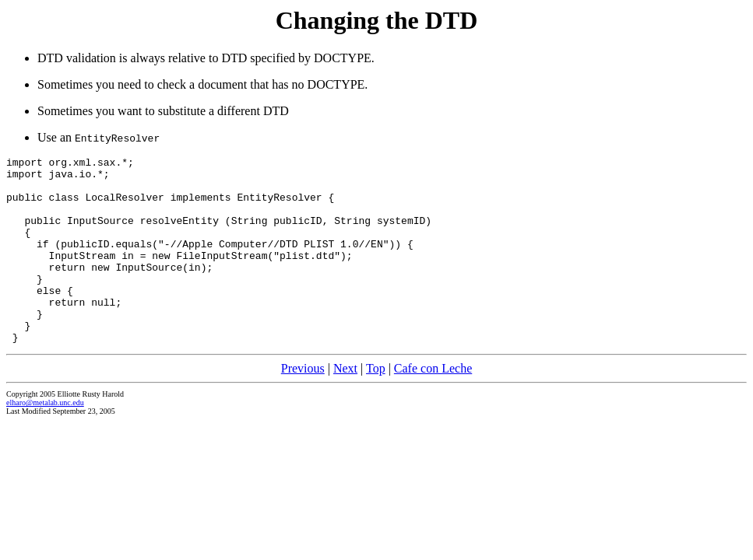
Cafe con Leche (433, 405)
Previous (303, 405)
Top (375, 405)
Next (345, 405)
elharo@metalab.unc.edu (45, 440)
